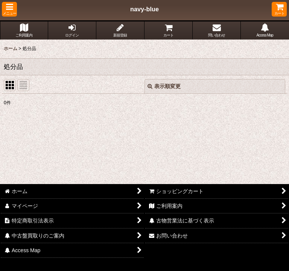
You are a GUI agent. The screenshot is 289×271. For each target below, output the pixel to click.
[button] (9, 9)
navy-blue (144, 9)
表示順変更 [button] (164, 86)
